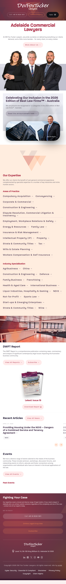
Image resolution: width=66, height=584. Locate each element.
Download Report (33, 409)
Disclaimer (42, 574)
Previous (56, 448)
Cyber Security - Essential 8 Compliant (20, 574)
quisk (60, 569)
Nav (52, 15)
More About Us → (33, 45)
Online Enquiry (37, 15)
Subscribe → (35, 365)
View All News (33, 421)
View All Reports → (14, 365)
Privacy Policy (54, 574)
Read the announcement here (22, 114)
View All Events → (13, 477)
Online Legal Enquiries (33, 527)
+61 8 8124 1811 (16, 15)
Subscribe (33, 535)
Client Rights (38, 577)
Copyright (27, 577)
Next (61, 448)
